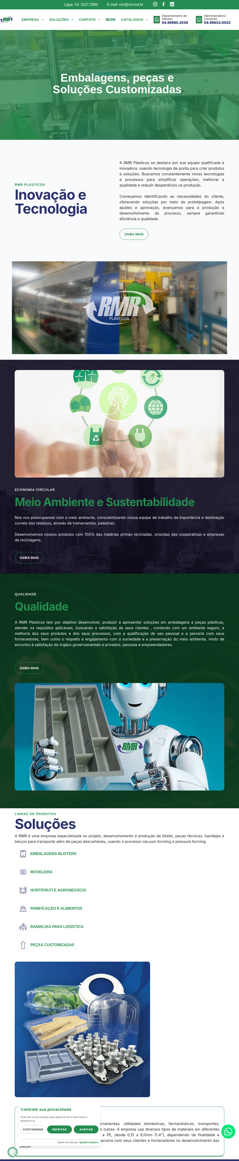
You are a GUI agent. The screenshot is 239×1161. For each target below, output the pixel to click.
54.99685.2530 (175, 23)
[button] (32, 19)
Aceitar (86, 1129)
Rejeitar (59, 1129)
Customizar (33, 1129)
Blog (111, 19)
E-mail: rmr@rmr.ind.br (125, 5)
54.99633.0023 (217, 23)
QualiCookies (88, 1142)
